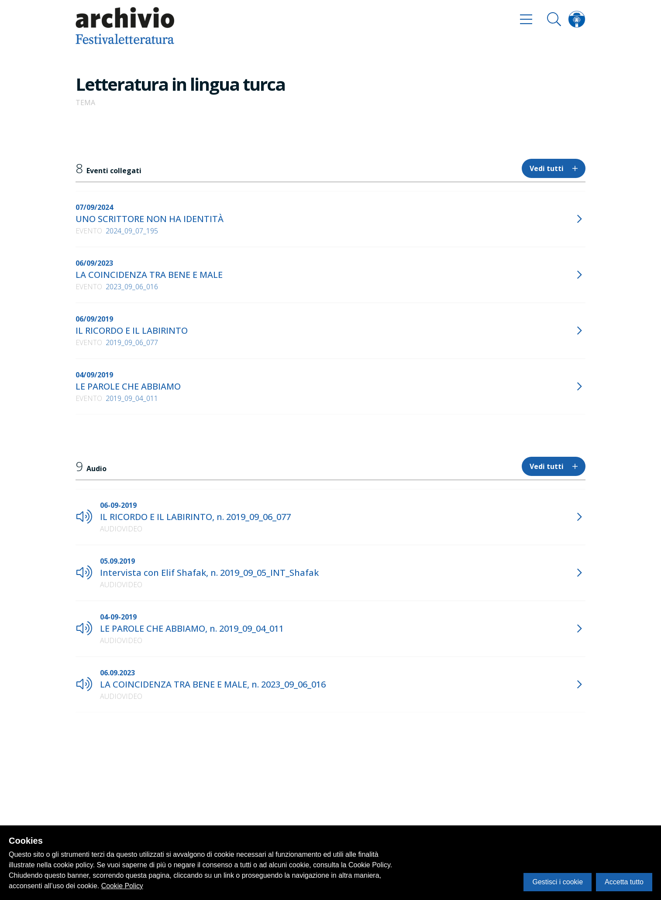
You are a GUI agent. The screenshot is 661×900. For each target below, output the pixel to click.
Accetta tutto (624, 882)
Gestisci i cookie (557, 882)
